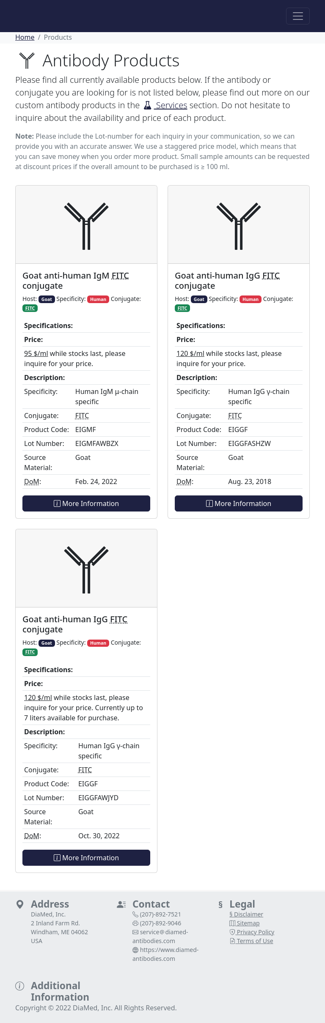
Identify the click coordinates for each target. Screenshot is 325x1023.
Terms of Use (251, 941)
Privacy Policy (251, 932)
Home (25, 37)
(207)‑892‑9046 (161, 923)
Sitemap (244, 923)
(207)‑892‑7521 (161, 914)
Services (164, 105)
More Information (86, 503)
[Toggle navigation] (298, 16)
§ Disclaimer (246, 914)
